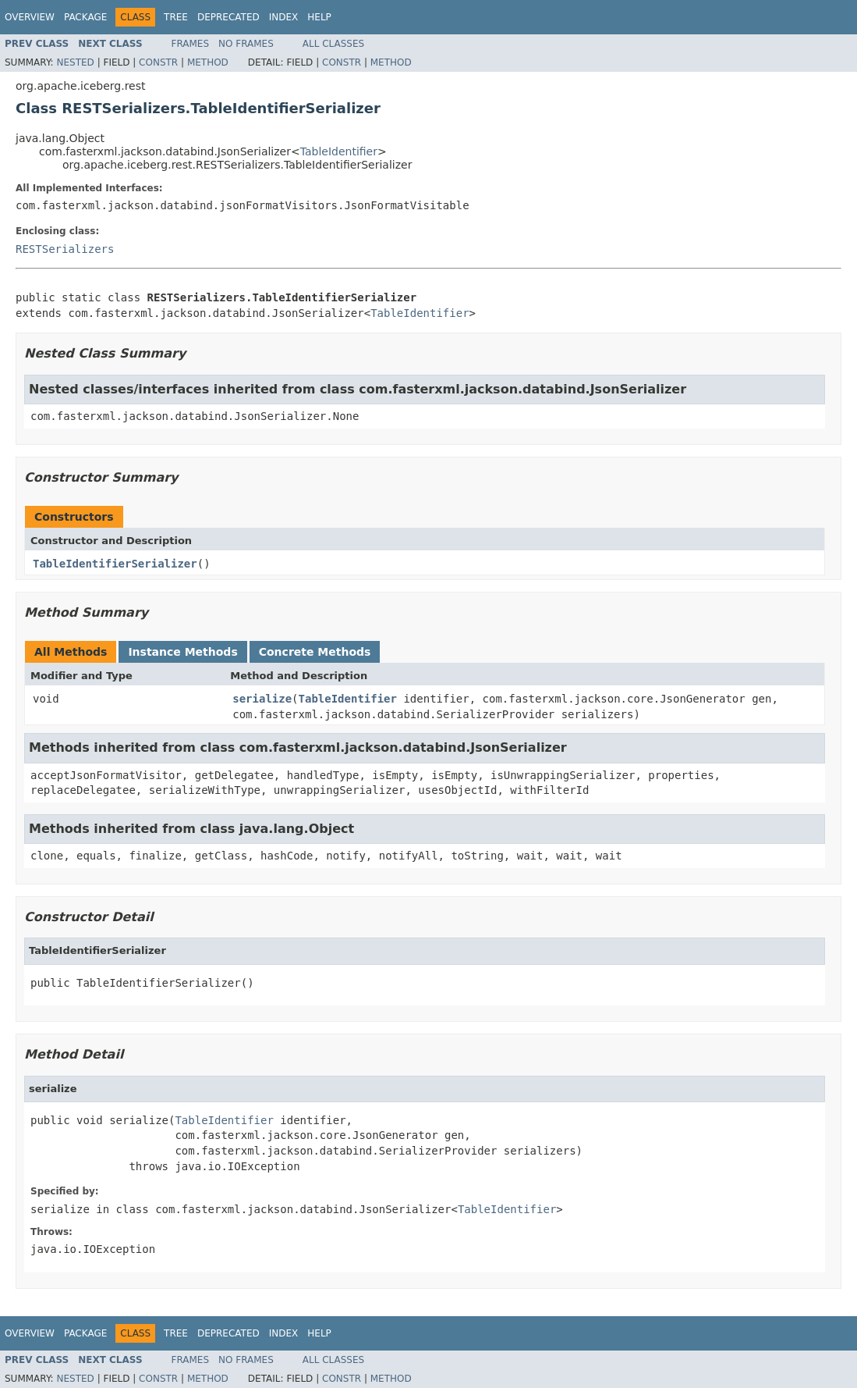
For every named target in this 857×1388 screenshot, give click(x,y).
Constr (158, 62)
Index (284, 17)
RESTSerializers (65, 249)
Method (207, 62)
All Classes (333, 43)
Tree (176, 17)
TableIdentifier (338, 151)
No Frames (246, 43)
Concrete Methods (315, 652)
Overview (30, 17)
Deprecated (228, 17)
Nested (75, 62)
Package (85, 17)
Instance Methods (182, 652)
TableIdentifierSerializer (115, 563)
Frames (191, 43)
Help (319, 17)
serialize (262, 698)
